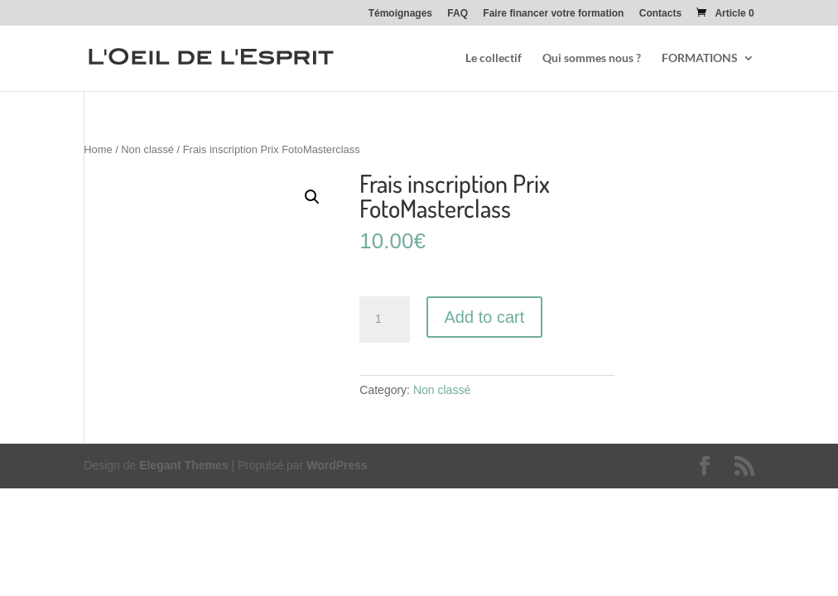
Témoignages (400, 13)
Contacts (660, 13)
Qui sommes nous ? (591, 58)
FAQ (457, 13)
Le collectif (493, 58)
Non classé (147, 149)
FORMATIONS (700, 58)
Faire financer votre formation (553, 13)
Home (98, 149)
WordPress (337, 465)
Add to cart (485, 317)
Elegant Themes (183, 465)
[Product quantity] (384, 319)
